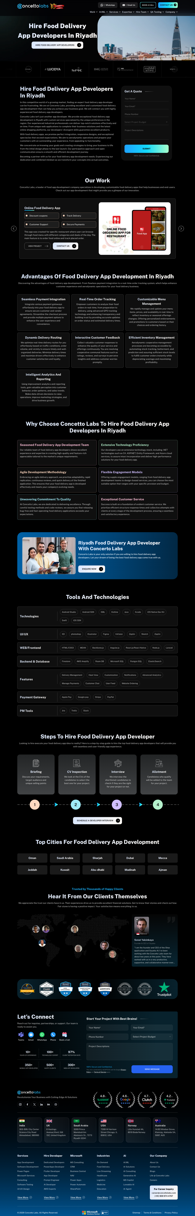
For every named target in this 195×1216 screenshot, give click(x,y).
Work (92, 12)
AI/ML (102, 12)
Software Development (28, 1167)
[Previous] (14, 228)
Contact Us (166, 5)
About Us (154, 1162)
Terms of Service (100, 1072)
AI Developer (50, 1184)
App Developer (51, 1175)
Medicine (101, 1184)
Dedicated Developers (54, 1162)
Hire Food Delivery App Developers (54, 45)
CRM (72, 1167)
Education (101, 1189)
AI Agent (127, 1189)
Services (113, 12)
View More (22, 1197)
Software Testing (25, 1184)
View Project (35, 246)
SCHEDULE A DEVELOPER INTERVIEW (95, 820)
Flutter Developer (52, 1171)
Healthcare (102, 1175)
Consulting (22, 1180)
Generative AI (129, 1175)
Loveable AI (128, 1184)
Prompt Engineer (51, 1180)
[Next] (181, 228)
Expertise (127, 12)
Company (170, 12)
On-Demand (102, 1162)
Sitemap (136, 1213)
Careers (153, 1180)
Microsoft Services (26, 1175)
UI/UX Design (23, 1189)
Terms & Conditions (152, 1213)
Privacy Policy (171, 1213)
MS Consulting (77, 1162)
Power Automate (78, 1184)
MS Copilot (128, 1180)
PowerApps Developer (54, 1167)
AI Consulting (129, 1171)
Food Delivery (103, 1167)
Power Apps (75, 1180)
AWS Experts (50, 1189)
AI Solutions (129, 1167)
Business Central (78, 1171)
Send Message (152, 1069)
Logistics (101, 1180)
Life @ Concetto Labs (159, 1175)
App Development (25, 1162)
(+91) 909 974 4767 (164, 1196)
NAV (72, 1175)
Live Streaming (104, 1171)
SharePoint (75, 1189)
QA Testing (156, 12)
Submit (146, 149)
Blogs (152, 1171)
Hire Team (141, 12)
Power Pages (23, 1171)
